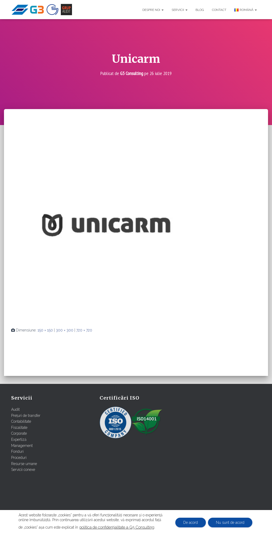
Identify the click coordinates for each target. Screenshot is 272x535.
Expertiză (19, 439)
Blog (200, 10)
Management (22, 445)
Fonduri (17, 451)
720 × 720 (84, 330)
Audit (15, 409)
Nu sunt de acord (230, 522)
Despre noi (153, 10)
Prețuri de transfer (25, 415)
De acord (190, 522)
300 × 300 (64, 330)
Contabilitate (21, 421)
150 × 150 (45, 330)
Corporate (19, 433)
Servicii (180, 10)
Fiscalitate (19, 427)
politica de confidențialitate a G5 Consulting (116, 527)
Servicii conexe (23, 469)
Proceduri (19, 457)
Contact (219, 10)
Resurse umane (24, 464)
